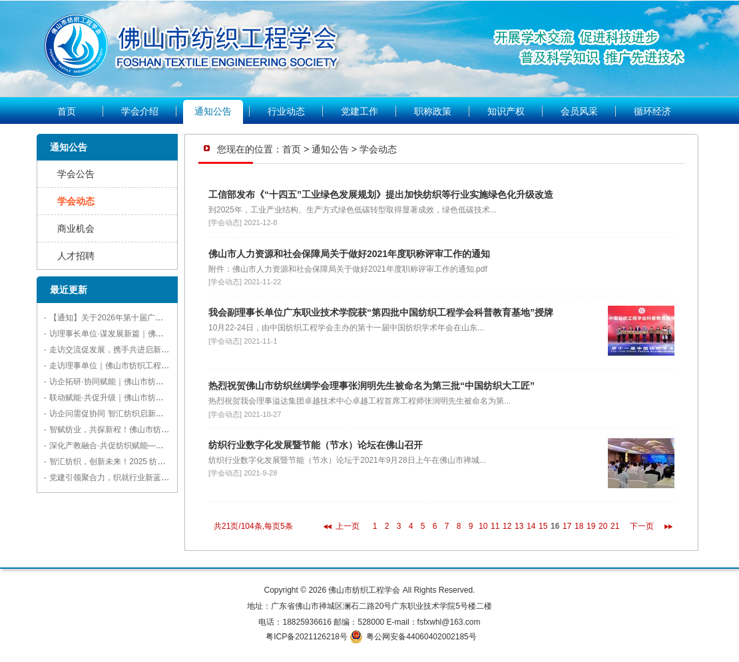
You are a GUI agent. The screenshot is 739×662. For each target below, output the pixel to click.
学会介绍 (139, 111)
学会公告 (76, 173)
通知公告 (213, 111)
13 (519, 526)
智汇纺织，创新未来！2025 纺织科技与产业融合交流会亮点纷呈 (163, 461)
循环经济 (652, 111)
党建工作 (359, 111)
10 (483, 526)
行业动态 (286, 111)
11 (495, 526)
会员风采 (579, 111)
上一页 (348, 526)
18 (579, 526)
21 (615, 526)
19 (591, 526)
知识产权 (506, 111)
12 (507, 526)
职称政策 (432, 111)
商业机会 (76, 228)
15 (543, 526)
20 (603, 526)
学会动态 (76, 201)
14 (531, 526)
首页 (66, 111)
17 (567, 526)
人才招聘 (76, 255)
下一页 (642, 526)
